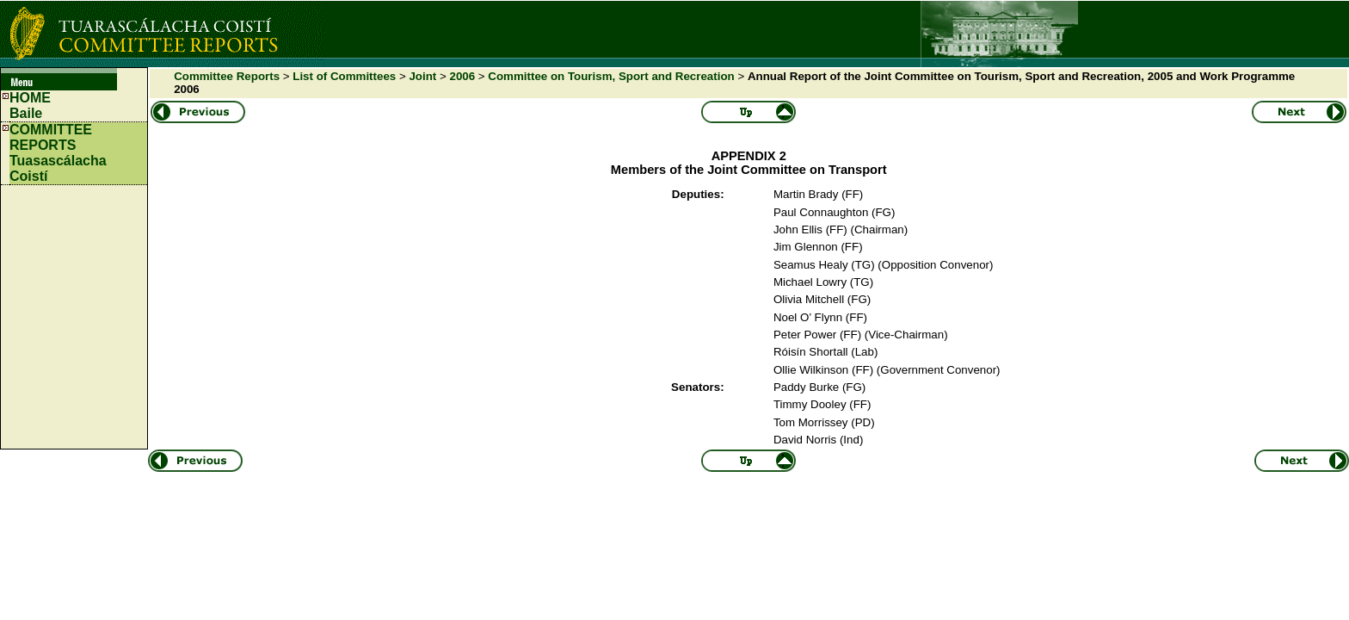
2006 (462, 76)
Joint (422, 76)
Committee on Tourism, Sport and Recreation (611, 76)
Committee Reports (227, 76)
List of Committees (344, 76)
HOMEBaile (30, 105)
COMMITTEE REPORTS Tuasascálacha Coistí (58, 152)
